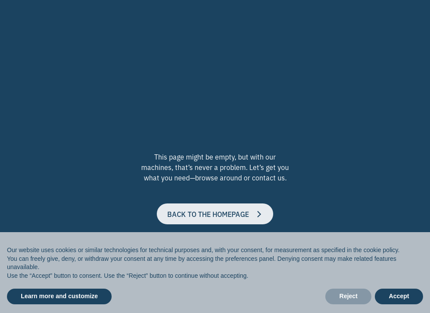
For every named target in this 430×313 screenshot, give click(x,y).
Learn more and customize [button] (59, 296)
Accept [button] (399, 296)
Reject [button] (348, 296)
